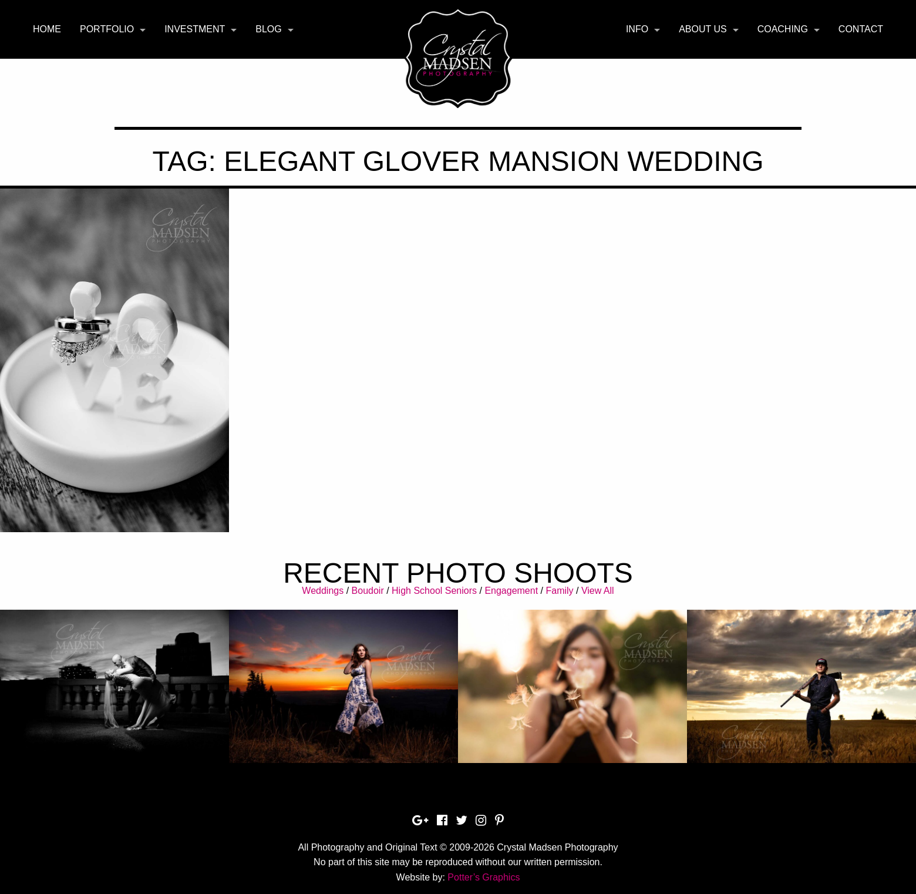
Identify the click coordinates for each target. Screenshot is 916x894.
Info (637, 29)
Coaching (782, 29)
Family (559, 591)
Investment (194, 29)
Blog (268, 29)
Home (47, 29)
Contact (860, 29)
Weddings (323, 591)
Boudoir (368, 591)
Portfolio (107, 29)
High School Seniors (434, 591)
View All (597, 591)
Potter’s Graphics (483, 877)
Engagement (511, 591)
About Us (703, 29)
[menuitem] (46, 29)
